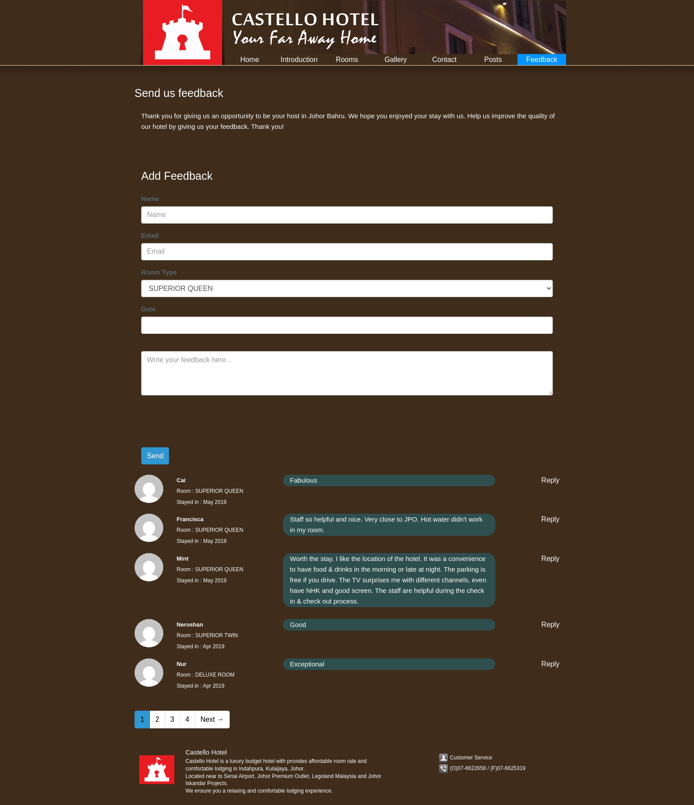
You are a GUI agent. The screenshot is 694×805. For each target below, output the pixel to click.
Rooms (347, 59)
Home (249, 59)
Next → (212, 719)
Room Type (159, 272)
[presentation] (208, 419)
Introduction (299, 59)
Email (150, 235)
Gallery (396, 59)
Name (150, 198)
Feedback (541, 59)
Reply (550, 480)
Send (155, 456)
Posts (493, 59)
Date (148, 309)
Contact (444, 59)
